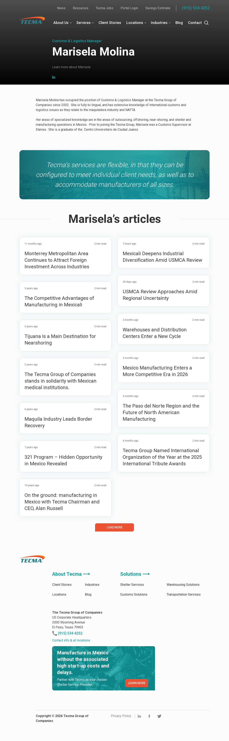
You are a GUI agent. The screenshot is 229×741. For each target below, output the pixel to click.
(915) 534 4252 (196, 8)
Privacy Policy (121, 733)
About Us (60, 22)
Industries (159, 22)
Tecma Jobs (104, 8)
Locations (134, 22)
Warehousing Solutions (183, 602)
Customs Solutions (133, 612)
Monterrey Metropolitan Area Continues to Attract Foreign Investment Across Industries (57, 277)
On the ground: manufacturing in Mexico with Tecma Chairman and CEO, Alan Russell (62, 519)
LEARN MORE (136, 700)
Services (83, 22)
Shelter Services (132, 602)
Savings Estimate (157, 8)
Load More (114, 545)
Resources (80, 8)
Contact (195, 22)
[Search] (206, 22)
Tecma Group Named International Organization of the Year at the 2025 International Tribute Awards (162, 474)
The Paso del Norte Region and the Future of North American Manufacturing (161, 430)
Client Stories (110, 22)
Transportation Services (184, 612)
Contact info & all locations (71, 658)
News (61, 8)
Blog (179, 22)
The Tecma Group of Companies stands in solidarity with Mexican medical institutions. (61, 398)
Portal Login (129, 8)
